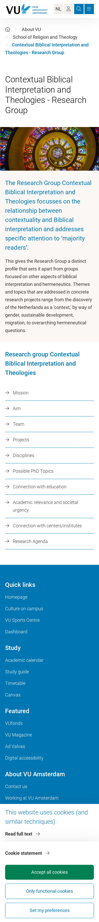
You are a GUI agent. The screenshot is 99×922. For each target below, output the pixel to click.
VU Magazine (18, 734)
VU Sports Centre (22, 620)
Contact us (16, 786)
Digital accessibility (24, 758)
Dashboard (16, 631)
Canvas (12, 694)
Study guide (17, 671)
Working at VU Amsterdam (32, 798)
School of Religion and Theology (45, 37)
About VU (31, 29)
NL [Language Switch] (58, 9)
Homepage (16, 597)
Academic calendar (24, 660)
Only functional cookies (49, 891)
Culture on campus (24, 608)
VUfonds (14, 723)
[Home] (7, 29)
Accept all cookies (49, 872)
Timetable (15, 683)
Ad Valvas (15, 746)
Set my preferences (50, 910)
